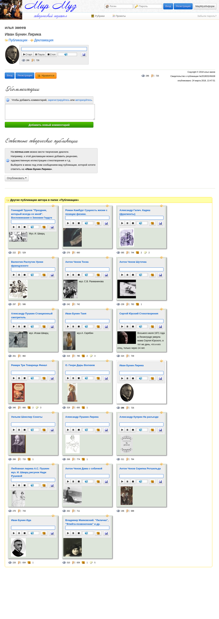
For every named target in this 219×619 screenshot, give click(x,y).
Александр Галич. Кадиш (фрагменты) (134, 212)
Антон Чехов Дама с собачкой (83, 468)
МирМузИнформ (204, 6)
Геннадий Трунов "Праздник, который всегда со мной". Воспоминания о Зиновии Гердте (31, 214)
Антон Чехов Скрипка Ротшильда (140, 468)
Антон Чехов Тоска (76, 261)
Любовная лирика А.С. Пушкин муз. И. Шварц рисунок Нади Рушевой (30, 472)
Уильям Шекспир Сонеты (26, 416)
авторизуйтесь (83, 100)
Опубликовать (17, 178)
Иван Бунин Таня (75, 313)
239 (122, 304)
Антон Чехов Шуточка (132, 261)
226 (14, 563)
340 (14, 408)
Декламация (43, 40)
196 (122, 511)
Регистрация (183, 6)
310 (68, 563)
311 (122, 459)
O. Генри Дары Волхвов (80, 365)
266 (14, 459)
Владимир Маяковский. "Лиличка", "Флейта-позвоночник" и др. (87, 522)
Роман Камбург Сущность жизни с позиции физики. (86, 212)
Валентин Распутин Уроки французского (27, 263)
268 (68, 459)
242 (68, 304)
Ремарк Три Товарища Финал (29, 365)
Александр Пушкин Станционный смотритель (31, 315)
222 (14, 253)
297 (14, 304)
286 (27, 60)
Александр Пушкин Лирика (81, 416)
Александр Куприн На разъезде (139, 416)
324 (122, 356)
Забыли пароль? (207, 16)
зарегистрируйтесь (59, 100)
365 (122, 253)
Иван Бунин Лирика (131, 365)
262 (68, 511)
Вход (168, 6)
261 (14, 356)
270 (68, 253)
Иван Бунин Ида (21, 520)
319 (68, 356)
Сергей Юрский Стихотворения (138, 313)
